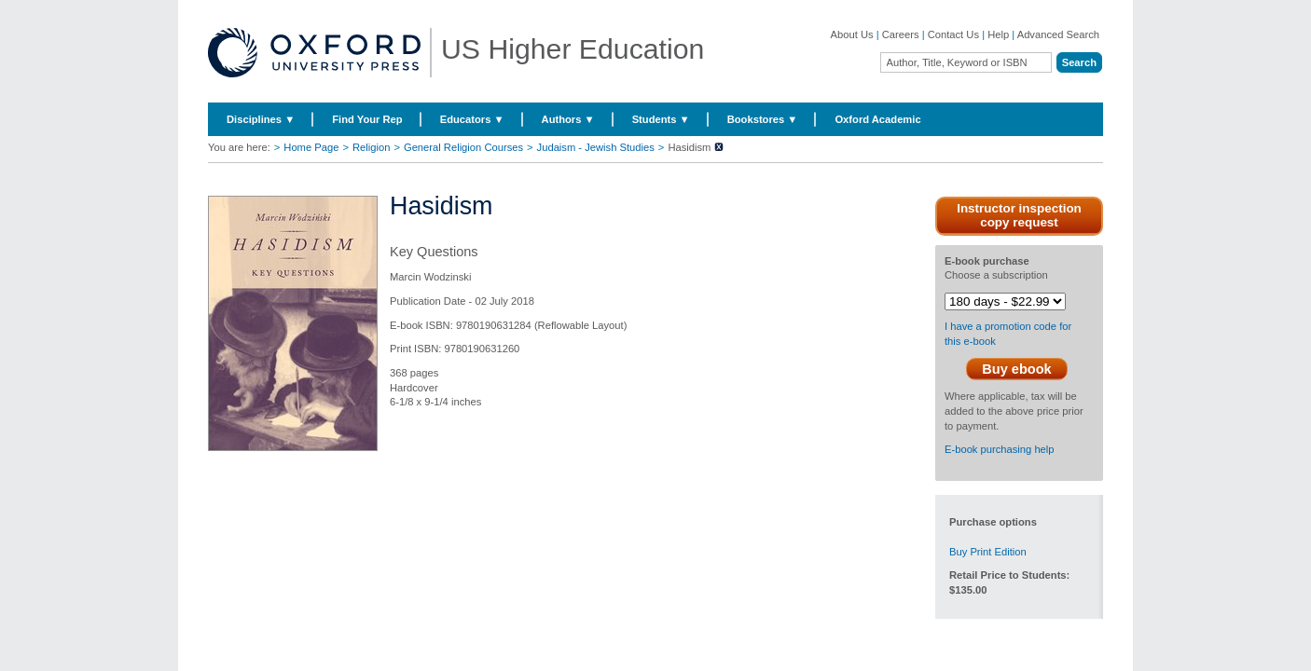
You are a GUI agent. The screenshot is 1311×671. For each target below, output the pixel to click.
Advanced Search (1058, 34)
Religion (371, 147)
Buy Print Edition (988, 551)
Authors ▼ (568, 119)
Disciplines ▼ (261, 119)
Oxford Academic (877, 119)
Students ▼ (661, 119)
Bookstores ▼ (762, 119)
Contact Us (953, 34)
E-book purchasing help (1000, 449)
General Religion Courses (463, 147)
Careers (900, 34)
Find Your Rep (367, 119)
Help (998, 34)
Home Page (310, 147)
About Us (852, 34)
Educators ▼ (472, 119)
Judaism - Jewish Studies (596, 147)
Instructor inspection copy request (1019, 215)
